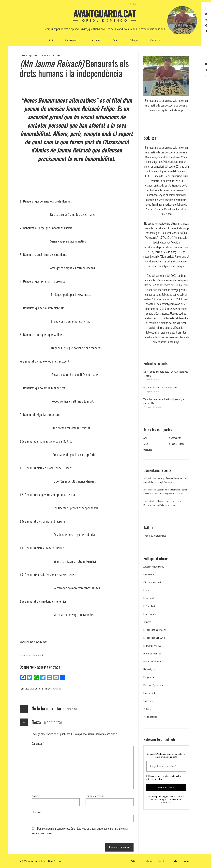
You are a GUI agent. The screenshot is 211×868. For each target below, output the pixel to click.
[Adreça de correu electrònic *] (166, 766)
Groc (115, 40)
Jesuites (147, 622)
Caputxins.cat (149, 574)
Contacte (155, 40)
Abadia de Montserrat (153, 566)
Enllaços (134, 40)
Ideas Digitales (150, 614)
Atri (51, 40)
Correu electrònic (96, 796)
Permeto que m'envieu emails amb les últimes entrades (164, 778)
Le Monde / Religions (153, 653)
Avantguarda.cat (104, 13)
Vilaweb (147, 708)
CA (130, 4)
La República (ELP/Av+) (154, 637)
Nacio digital (149, 669)
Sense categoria (176, 443)
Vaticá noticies (150, 716)
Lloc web (36, 812)
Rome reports (149, 693)
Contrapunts (71, 40)
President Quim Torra (153, 685)
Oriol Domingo (26, 55)
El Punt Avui (149, 606)
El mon (146, 590)
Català (174, 861)
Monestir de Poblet (152, 661)
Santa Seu (148, 701)
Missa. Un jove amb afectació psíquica (161, 387)
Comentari (38, 743)
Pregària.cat (149, 677)
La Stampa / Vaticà (152, 645)
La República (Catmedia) (154, 629)
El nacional (148, 598)
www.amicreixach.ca (31, 655)
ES (134, 4)
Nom (35, 796)
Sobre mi (134, 861)
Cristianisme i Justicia (153, 582)
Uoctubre (95, 40)
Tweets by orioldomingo (154, 535)
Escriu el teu (71, 708)
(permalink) (56, 688)
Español (186, 861)
